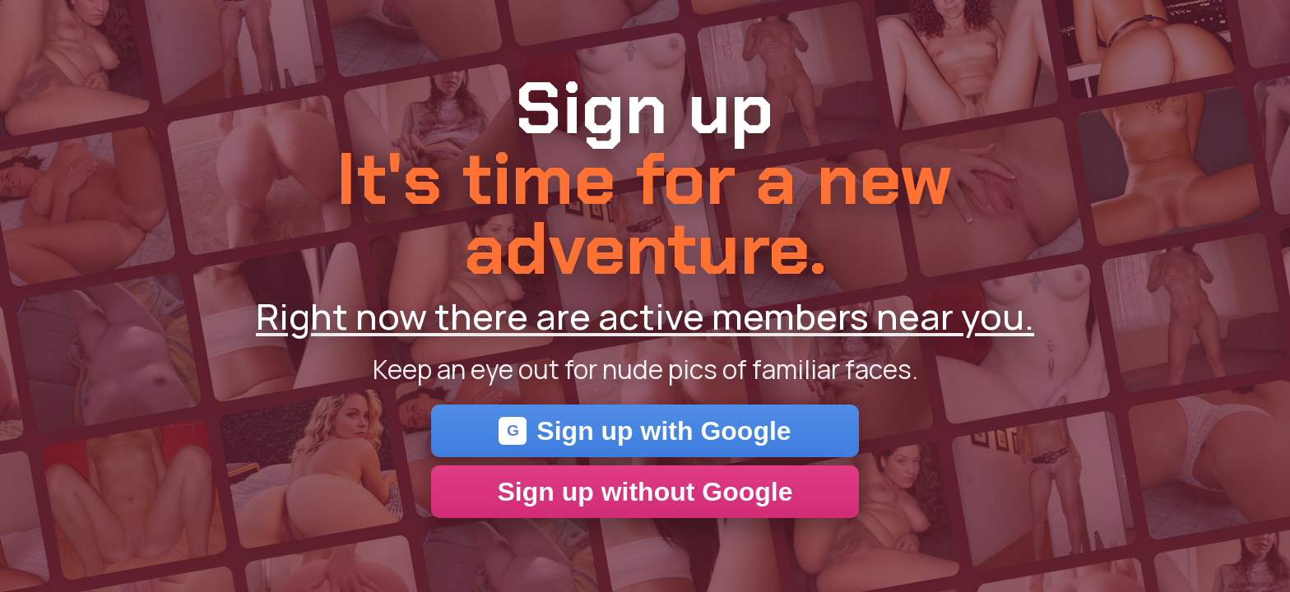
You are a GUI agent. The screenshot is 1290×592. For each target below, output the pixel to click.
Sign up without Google (644, 491)
